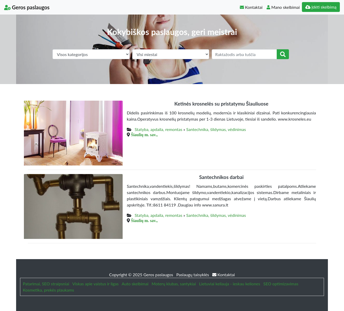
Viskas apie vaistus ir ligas (95, 283)
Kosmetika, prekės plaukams (48, 289)
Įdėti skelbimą (320, 6)
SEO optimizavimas (281, 283)
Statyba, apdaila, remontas (158, 129)
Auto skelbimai (135, 283)
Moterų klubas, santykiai (174, 283)
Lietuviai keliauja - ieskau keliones (229, 283)
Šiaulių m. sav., (144, 135)
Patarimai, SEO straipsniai (46, 283)
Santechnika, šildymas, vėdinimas (216, 129)
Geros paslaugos (27, 7)
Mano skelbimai (283, 7)
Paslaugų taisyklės (193, 274)
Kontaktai (251, 7)
